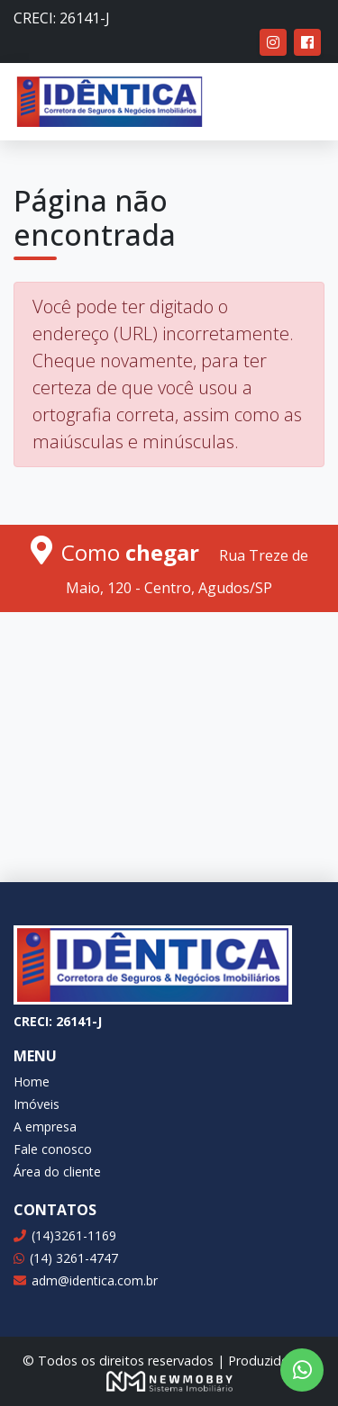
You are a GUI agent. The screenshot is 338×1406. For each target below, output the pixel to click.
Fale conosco (53, 1149)
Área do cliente (57, 1171)
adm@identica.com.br (86, 1280)
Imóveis (36, 1104)
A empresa (45, 1126)
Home (32, 1081)
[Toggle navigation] (298, 102)
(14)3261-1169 (65, 1235)
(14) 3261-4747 (66, 1257)
